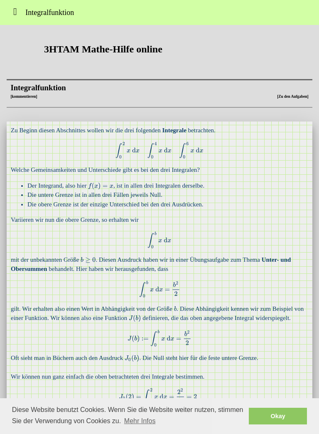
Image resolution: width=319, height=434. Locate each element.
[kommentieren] (23, 96)
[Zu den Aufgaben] (292, 96)
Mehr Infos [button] (140, 420)
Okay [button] (278, 416)
